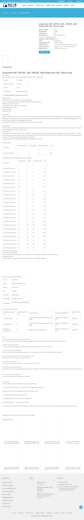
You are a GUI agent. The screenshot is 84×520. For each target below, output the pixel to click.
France (70, 1)
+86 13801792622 (24, 1)
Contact (66, 5)
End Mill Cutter (6, 506)
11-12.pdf (32, 415)
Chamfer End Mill (7, 500)
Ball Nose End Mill (24, 13)
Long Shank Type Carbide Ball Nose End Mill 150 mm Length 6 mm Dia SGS (11, 468)
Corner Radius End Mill (9, 488)
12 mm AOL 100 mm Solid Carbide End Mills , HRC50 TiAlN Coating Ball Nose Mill (73, 468)
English (62, 1)
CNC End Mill (6, 503)
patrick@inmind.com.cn (10, 1)
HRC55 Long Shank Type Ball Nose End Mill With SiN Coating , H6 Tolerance (52, 442)
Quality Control (50, 5)
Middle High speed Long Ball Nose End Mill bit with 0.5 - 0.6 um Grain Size (31, 442)
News (72, 5)
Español (78, 1)
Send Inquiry (44, 52)
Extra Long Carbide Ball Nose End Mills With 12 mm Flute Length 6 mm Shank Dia (52, 468)
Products (30, 5)
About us (59, 5)
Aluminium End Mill (7, 491)
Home (24, 5)
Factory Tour (40, 5)
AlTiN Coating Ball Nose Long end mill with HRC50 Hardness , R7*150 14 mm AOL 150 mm (11, 442)
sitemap (69, 513)
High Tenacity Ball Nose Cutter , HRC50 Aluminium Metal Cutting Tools (32, 468)
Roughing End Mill (7, 497)
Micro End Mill (6, 494)
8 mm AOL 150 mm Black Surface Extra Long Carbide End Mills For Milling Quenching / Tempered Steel (72, 442)
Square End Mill (6, 482)
